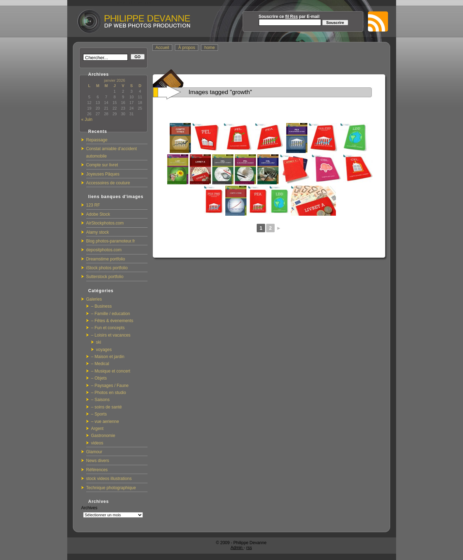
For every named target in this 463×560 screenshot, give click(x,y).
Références (97, 469)
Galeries (94, 299)
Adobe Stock (98, 214)
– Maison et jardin (108, 356)
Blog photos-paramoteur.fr (110, 241)
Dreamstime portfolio (105, 259)
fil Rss (291, 16)
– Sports (99, 414)
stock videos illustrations (109, 478)
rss (249, 547)
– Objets (99, 378)
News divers (97, 460)
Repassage (97, 139)
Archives (89, 507)
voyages (104, 349)
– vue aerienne (105, 421)
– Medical (100, 363)
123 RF (93, 205)
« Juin (87, 119)
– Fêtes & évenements (112, 320)
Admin (237, 547)
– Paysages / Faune (110, 385)
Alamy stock (97, 232)
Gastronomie (103, 435)
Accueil (162, 47)
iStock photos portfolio (107, 267)
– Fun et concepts (108, 327)
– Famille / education (110, 313)
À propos (186, 47)
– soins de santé (106, 407)
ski (98, 342)
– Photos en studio (108, 392)
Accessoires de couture (108, 182)
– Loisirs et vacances (111, 335)
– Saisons (100, 399)
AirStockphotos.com (105, 223)
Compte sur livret (102, 164)
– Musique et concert (110, 371)
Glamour (94, 451)
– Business (101, 306)
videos (97, 443)
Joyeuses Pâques (103, 174)
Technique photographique (111, 487)
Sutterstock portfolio (105, 276)
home (209, 47)
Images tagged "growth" (220, 92)
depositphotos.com (104, 249)
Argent (97, 428)
